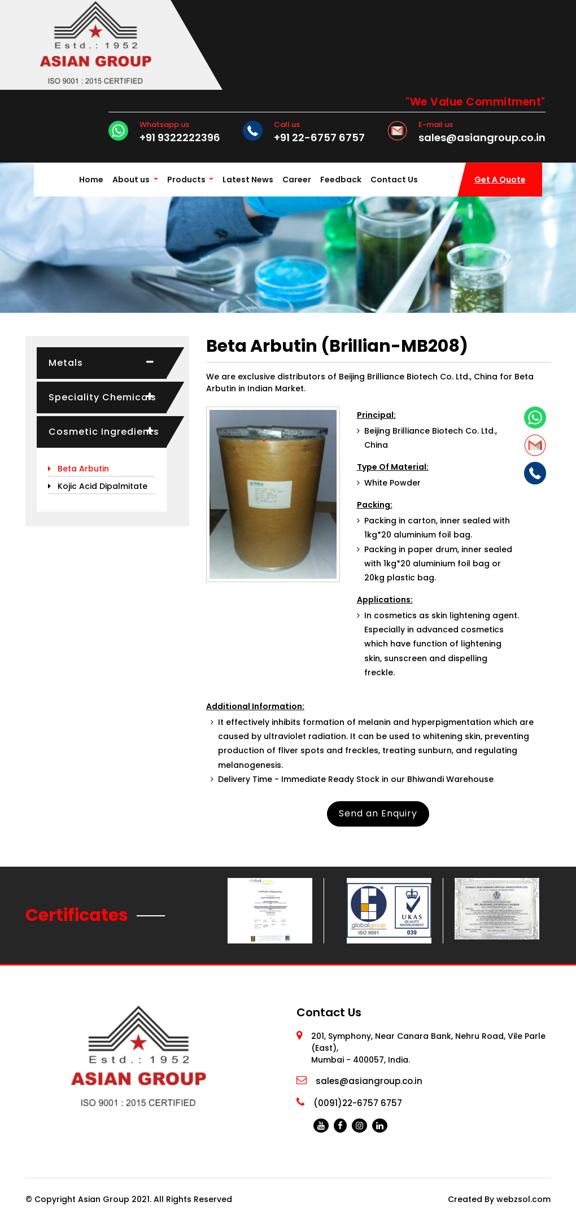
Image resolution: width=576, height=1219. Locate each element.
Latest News (247, 179)
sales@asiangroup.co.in (482, 138)
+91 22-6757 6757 (319, 138)
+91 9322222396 (179, 138)
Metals (66, 362)
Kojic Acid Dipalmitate (97, 486)
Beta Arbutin (78, 468)
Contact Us (394, 179)
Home (93, 178)
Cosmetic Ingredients (104, 431)
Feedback (340, 179)
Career (296, 179)
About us (131, 179)
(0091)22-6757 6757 (357, 1103)
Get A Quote (500, 179)
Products (187, 179)
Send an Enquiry (378, 813)
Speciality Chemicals (102, 397)
